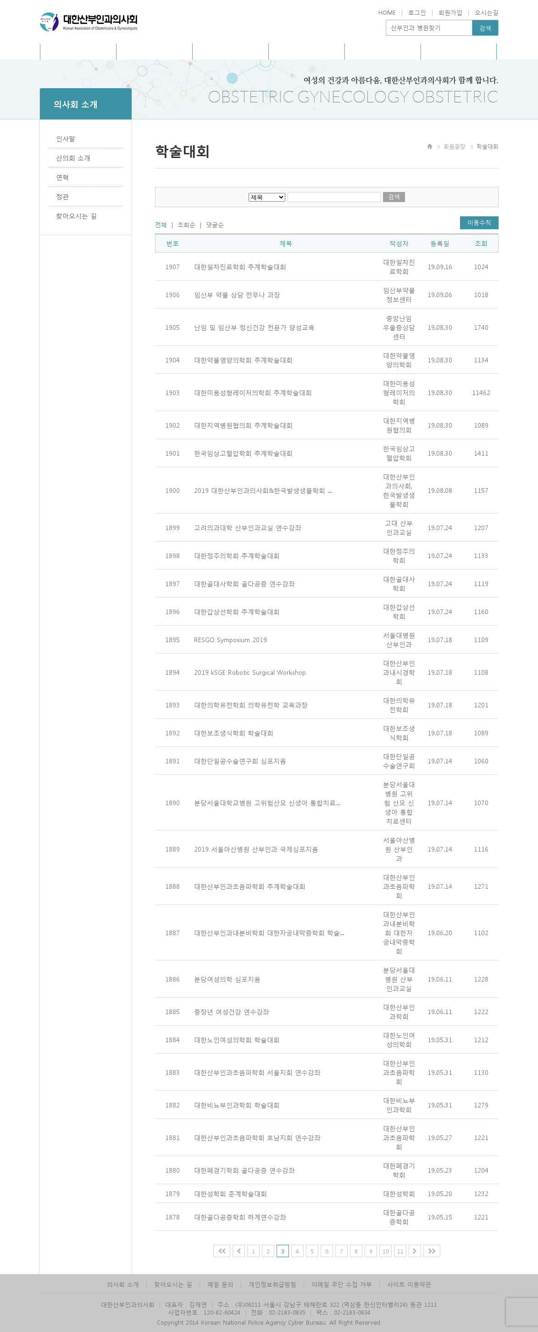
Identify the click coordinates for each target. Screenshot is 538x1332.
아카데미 (306, 51)
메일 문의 (220, 1284)
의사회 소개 (123, 1284)
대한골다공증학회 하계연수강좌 (240, 1217)
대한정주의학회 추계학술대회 (237, 555)
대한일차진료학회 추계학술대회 (240, 266)
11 (400, 1251)
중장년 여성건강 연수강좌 (231, 1011)
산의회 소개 (73, 157)
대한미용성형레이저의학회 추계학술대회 (253, 392)
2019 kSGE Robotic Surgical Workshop (250, 672)
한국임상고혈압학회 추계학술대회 (243, 453)
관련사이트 (458, 51)
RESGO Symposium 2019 (230, 639)
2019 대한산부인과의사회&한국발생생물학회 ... (263, 490)
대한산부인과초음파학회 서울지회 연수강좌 (257, 1072)
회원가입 (450, 12)
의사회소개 (78, 51)
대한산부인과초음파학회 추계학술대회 (249, 886)
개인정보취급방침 (272, 1284)
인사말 (65, 138)
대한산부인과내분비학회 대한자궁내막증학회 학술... (269, 932)
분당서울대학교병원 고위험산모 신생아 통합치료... (267, 802)
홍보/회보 (154, 51)
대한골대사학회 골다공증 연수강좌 (244, 583)
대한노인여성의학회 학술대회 (237, 1039)
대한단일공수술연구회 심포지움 (240, 760)
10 (386, 1251)
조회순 (186, 224)
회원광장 (382, 51)
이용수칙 (479, 222)
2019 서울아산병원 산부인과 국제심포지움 (256, 849)
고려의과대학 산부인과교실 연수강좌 (247, 527)
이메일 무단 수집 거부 (341, 1284)
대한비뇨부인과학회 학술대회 (237, 1105)
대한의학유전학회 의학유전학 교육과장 (251, 704)
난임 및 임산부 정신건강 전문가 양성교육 (254, 327)
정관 (62, 196)
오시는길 (487, 12)
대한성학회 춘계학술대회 (230, 1193)
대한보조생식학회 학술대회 (233, 732)
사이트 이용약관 (409, 1284)
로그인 (417, 12)
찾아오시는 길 (76, 215)
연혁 (62, 177)
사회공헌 (230, 51)
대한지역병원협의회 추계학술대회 (243, 425)
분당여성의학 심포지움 (227, 979)
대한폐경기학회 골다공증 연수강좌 (244, 1170)
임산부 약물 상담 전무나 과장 (237, 294)
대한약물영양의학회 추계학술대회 (243, 360)
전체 (161, 224)
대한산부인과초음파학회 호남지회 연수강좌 (257, 1137)
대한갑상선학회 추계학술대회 (237, 611)
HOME (387, 12)
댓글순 (215, 224)
